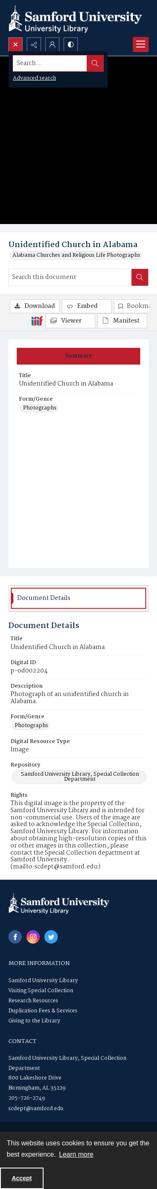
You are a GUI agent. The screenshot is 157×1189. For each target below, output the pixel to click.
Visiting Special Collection (40, 990)
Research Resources (33, 1000)
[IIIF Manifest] (122, 321)
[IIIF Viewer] (70, 321)
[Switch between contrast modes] (70, 44)
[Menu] (141, 44)
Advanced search (34, 78)
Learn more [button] (76, 1154)
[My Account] (52, 44)
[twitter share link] (51, 937)
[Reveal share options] (34, 44)
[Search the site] (63, 63)
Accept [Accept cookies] (22, 1178)
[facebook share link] (15, 937)
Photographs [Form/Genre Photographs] (40, 408)
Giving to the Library (34, 1021)
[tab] (78, 356)
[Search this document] (70, 277)
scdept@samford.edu (35, 1108)
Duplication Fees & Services (42, 1010)
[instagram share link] (33, 937)
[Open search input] (15, 44)
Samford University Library (43, 980)
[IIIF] (37, 320)
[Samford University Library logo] (75, 18)
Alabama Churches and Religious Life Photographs (76, 255)
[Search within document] (139, 277)
